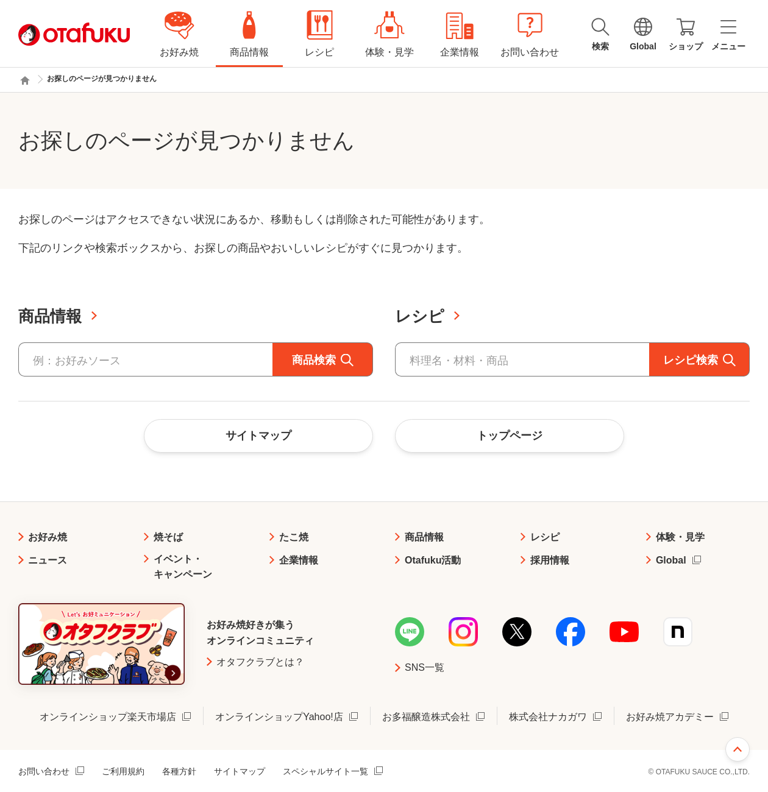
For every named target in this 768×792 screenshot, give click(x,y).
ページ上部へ (737, 749)
